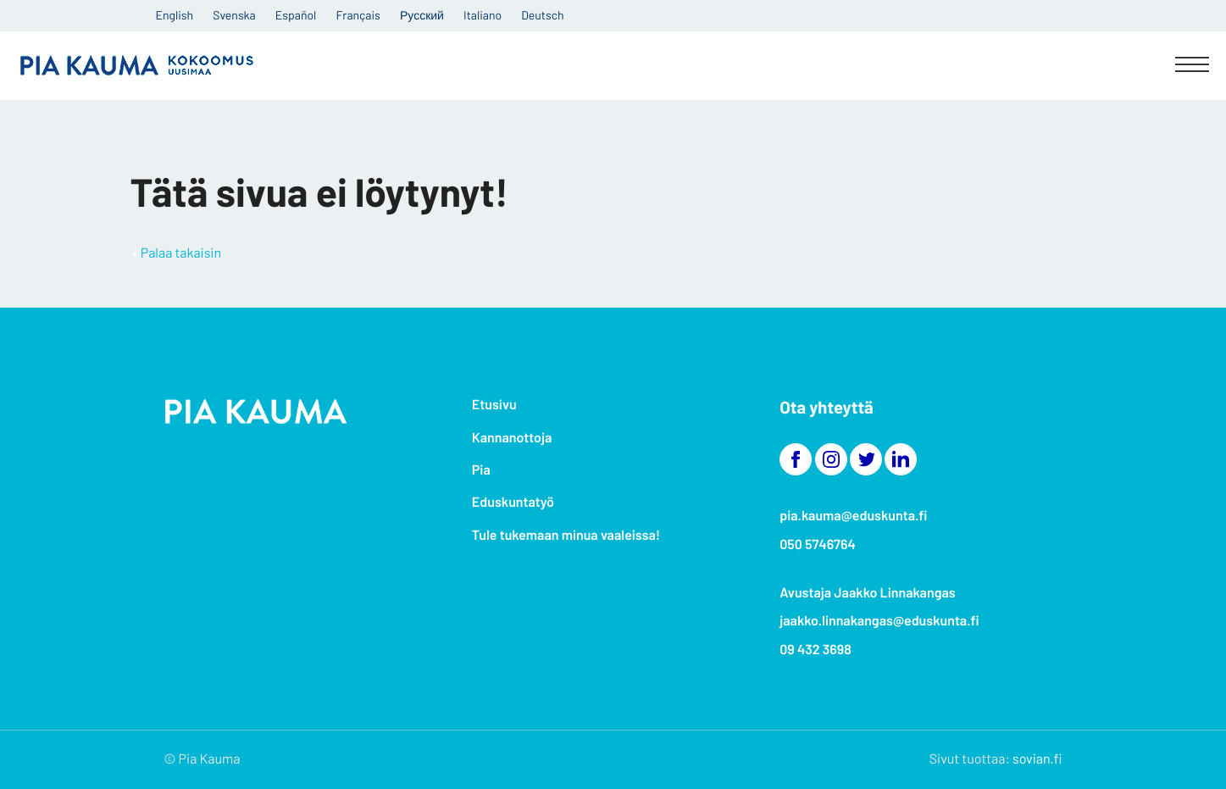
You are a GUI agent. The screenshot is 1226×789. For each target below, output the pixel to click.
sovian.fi (1037, 759)
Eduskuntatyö (513, 502)
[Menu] (1192, 66)
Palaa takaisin (181, 253)
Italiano (482, 15)
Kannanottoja (512, 438)
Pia (481, 470)
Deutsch (542, 15)
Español (295, 15)
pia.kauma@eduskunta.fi (853, 516)
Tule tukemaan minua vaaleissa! (566, 535)
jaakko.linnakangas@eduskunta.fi (879, 621)
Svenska (234, 15)
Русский (422, 15)
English (175, 15)
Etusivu (494, 405)
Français (358, 15)
